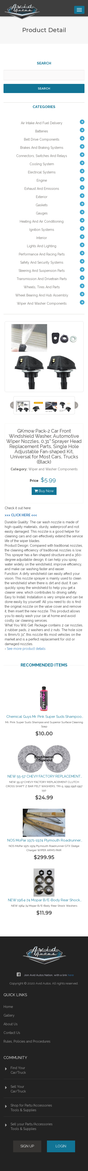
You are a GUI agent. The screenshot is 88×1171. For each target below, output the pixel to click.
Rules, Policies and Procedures (27, 1041)
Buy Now (44, 491)
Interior (41, 238)
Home (8, 1007)
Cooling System (42, 164)
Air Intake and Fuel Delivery (41, 123)
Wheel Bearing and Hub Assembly (41, 295)
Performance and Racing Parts (42, 254)
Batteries (41, 131)
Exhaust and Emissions (41, 189)
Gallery (9, 1015)
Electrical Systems (42, 172)
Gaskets (42, 205)
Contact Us (12, 1033)
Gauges (42, 213)
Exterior (41, 197)
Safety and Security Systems (41, 262)
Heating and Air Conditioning (42, 221)
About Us (11, 1024)
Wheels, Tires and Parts (42, 287)
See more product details (26, 649)
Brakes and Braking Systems (41, 148)
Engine (42, 180)
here (71, 975)
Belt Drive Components (41, 139)
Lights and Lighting (41, 246)
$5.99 (48, 479)
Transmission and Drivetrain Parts (42, 279)
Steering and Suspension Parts (42, 271)
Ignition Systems (41, 230)
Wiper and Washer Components (42, 303)
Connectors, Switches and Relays (41, 156)
